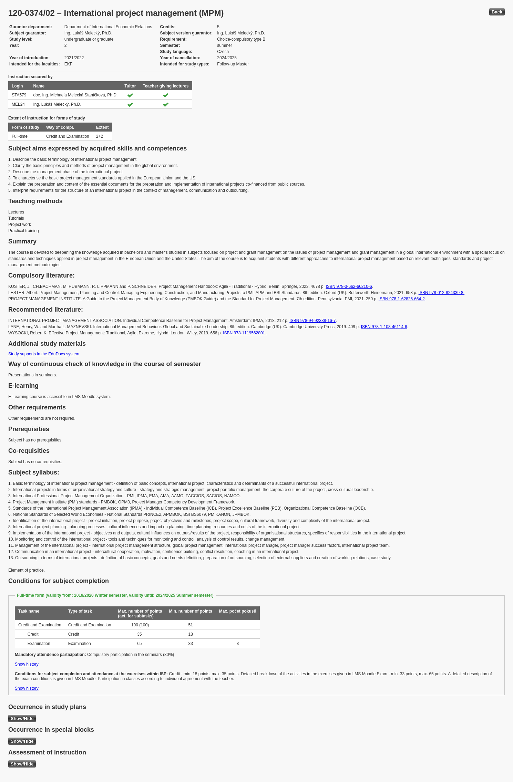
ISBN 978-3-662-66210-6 (349, 286)
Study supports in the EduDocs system (43, 354)
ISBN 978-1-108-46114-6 (384, 326)
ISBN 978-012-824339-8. (441, 292)
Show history (27, 664)
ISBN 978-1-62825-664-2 (402, 298)
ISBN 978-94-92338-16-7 (312, 320)
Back (497, 11)
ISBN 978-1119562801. (245, 333)
